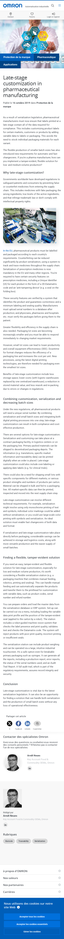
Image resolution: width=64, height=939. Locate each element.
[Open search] (52, 5)
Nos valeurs (10, 878)
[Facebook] (18, 723)
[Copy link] (37, 723)
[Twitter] (9, 723)
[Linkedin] (27, 723)
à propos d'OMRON (15, 871)
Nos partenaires (13, 885)
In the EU (7, 250)
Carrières (9, 892)
